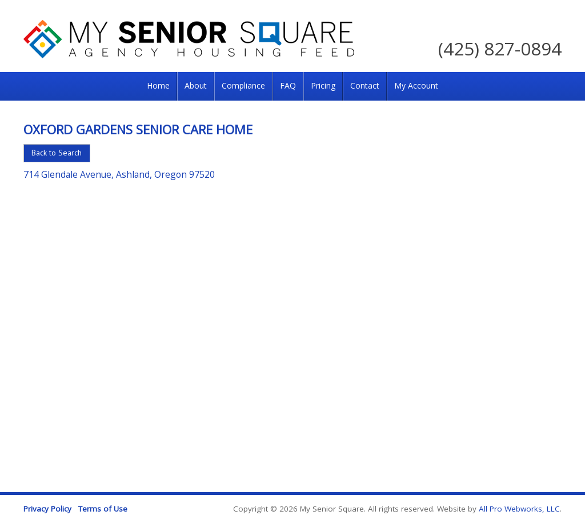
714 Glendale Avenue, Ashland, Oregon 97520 (119, 174)
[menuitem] (158, 86)
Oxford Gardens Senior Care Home (138, 129)
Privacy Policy (47, 509)
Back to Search (56, 152)
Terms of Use (102, 509)
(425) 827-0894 (500, 48)
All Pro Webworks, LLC (519, 509)
